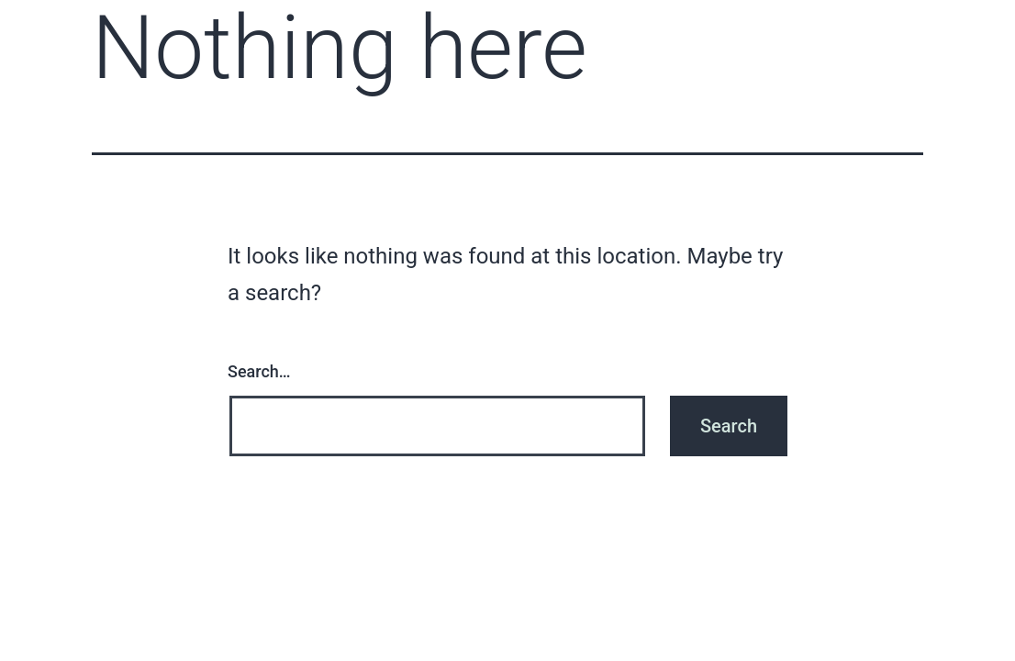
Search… (259, 371)
